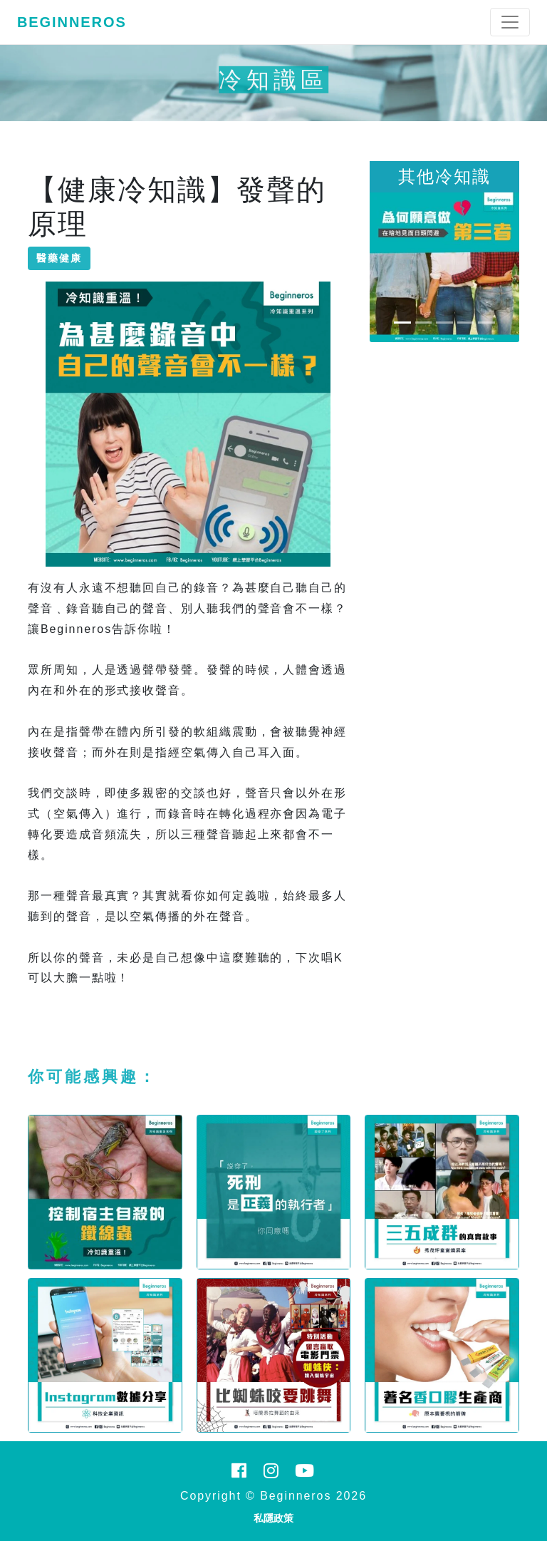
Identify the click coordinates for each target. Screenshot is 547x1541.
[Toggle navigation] (510, 22)
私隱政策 (273, 1518)
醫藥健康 (59, 258)
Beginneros (72, 22)
